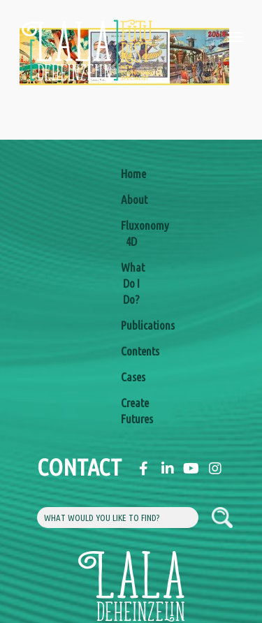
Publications (131, 325)
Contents (131, 351)
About (131, 199)
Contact (47, 467)
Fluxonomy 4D (131, 233)
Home (131, 173)
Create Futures (131, 410)
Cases (131, 376)
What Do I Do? (131, 283)
